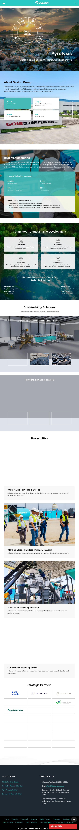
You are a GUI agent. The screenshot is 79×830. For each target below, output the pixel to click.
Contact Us (56, 826)
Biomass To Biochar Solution (12, 794)
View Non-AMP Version (54, 829)
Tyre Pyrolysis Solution (10, 790)
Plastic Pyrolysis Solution (11, 782)
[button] (39, 39)
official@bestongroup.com (55, 786)
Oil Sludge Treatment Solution (12, 786)
